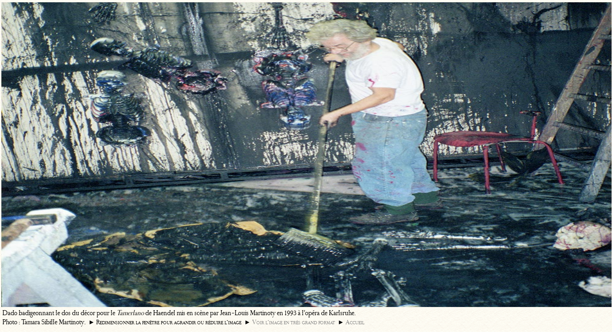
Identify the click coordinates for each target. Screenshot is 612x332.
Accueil (355, 322)
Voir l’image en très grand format (293, 322)
